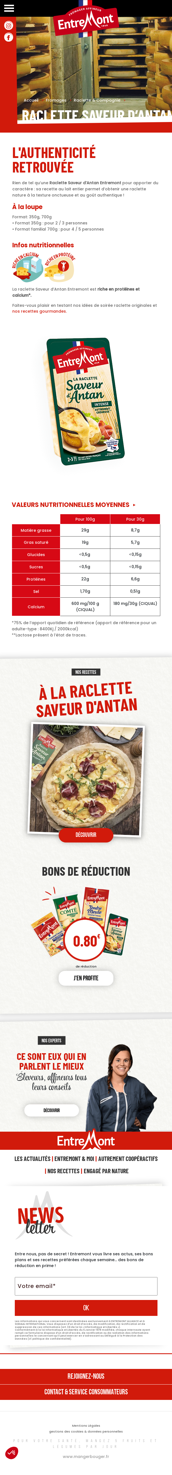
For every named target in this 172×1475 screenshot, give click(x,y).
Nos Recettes (63, 1170)
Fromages (59, 100)
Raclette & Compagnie (100, 100)
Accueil (34, 100)
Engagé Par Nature (106, 1170)
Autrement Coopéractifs (128, 1158)
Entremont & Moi (74, 1158)
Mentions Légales (86, 1426)
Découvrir (86, 835)
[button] (11, 1453)
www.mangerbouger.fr (86, 1457)
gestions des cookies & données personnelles (86, 1431)
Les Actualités (33, 1158)
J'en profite (86, 978)
